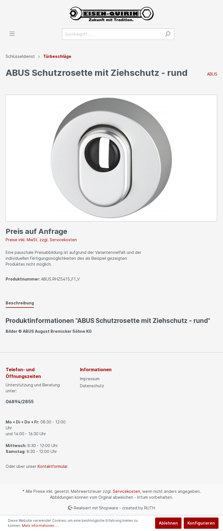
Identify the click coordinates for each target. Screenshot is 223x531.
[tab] (20, 303)
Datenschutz (92, 385)
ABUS (212, 74)
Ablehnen (168, 523)
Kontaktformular (52, 466)
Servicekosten (126, 491)
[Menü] (12, 33)
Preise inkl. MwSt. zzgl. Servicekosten (41, 239)
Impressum (90, 378)
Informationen (96, 369)
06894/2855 (20, 401)
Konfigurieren (201, 523)
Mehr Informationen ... (40, 525)
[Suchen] (167, 34)
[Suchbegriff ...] (111, 34)
